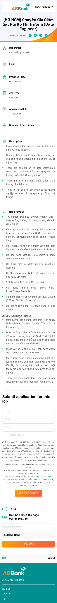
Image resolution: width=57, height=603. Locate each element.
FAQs (9, 509)
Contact (6, 589)
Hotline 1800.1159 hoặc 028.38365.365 (20, 516)
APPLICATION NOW (28, 493)
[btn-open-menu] (5, 7)
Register (28, 544)
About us (6, 593)
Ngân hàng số (43, 6)
